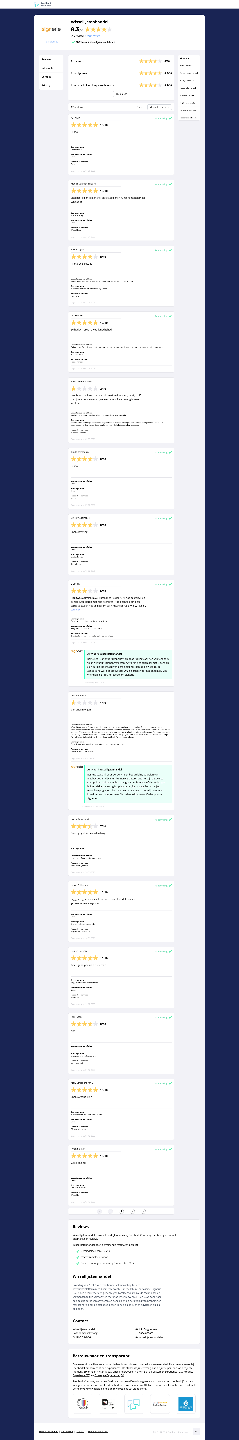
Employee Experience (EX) (109, 1375)
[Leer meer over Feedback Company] (134, 1404)
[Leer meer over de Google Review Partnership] (160, 1404)
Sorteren (141, 107)
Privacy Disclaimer (48, 1431)
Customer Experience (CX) (167, 1371)
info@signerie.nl (148, 1329)
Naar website (51, 41)
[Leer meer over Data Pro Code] (82, 1404)
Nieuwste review (160, 107)
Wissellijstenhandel (89, 22)
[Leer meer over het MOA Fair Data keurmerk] (108, 1404)
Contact (80, 1431)
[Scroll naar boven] (196, 1431)
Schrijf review (92, 36)
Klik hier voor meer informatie (161, 1385)
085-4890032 (146, 1333)
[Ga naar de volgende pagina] (132, 1211)
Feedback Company (178, 1432)
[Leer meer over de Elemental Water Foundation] (185, 1404)
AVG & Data (67, 1431)
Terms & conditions (98, 1431)
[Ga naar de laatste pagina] (143, 1211)
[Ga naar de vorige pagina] (110, 1211)
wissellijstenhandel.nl (151, 1337)
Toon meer (121, 93)
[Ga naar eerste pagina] (99, 1211)
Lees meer (76, 609)
